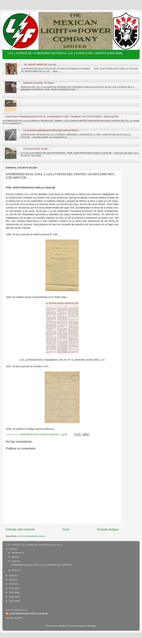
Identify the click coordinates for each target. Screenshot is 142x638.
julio (14, 557)
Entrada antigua (108, 529)
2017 (12, 584)
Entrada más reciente (20, 529)
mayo (15, 561)
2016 (12, 588)
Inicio (65, 529)
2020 (12, 549)
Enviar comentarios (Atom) (32, 536)
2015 (12, 592)
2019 (12, 575)
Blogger (92, 626)
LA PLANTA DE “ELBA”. (36, 148)
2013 (12, 601)
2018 (12, 579)
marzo (15, 570)
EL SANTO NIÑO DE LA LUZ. (40, 64)
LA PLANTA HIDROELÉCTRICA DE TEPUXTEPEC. (51, 130)
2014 (12, 596)
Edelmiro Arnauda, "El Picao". (39, 82)
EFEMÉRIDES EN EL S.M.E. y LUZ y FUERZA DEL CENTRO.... (42, 565)
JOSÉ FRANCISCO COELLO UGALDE (28, 613)
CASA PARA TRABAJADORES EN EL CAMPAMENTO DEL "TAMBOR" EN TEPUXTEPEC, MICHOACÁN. (62, 116)
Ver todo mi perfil (14, 618)
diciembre (17, 552)
